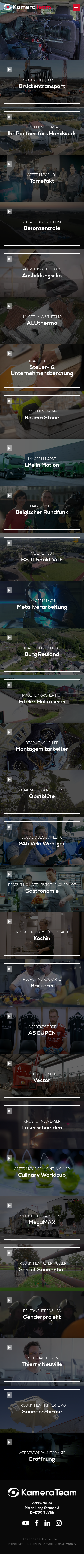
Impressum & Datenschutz (26, 1544)
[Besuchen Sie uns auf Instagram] (59, 1523)
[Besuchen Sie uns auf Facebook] (37, 1523)
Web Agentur (55, 1544)
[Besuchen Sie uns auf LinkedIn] (47, 1523)
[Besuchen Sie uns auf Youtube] (25, 1523)
